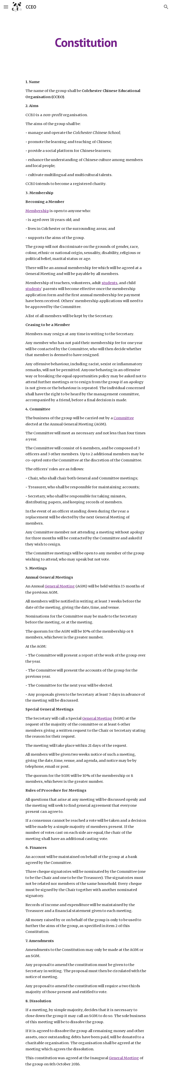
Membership (37, 211)
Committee (124, 418)
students (109, 283)
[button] (6, 7)
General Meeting (60, 586)
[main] (86, 42)
